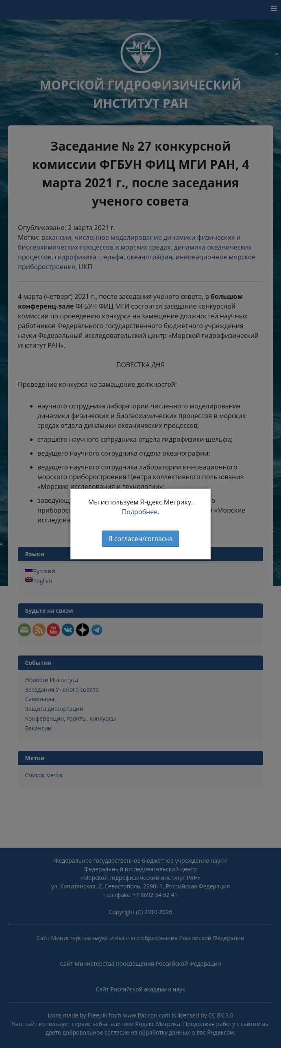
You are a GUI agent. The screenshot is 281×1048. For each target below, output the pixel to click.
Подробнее (140, 511)
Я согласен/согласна (140, 538)
